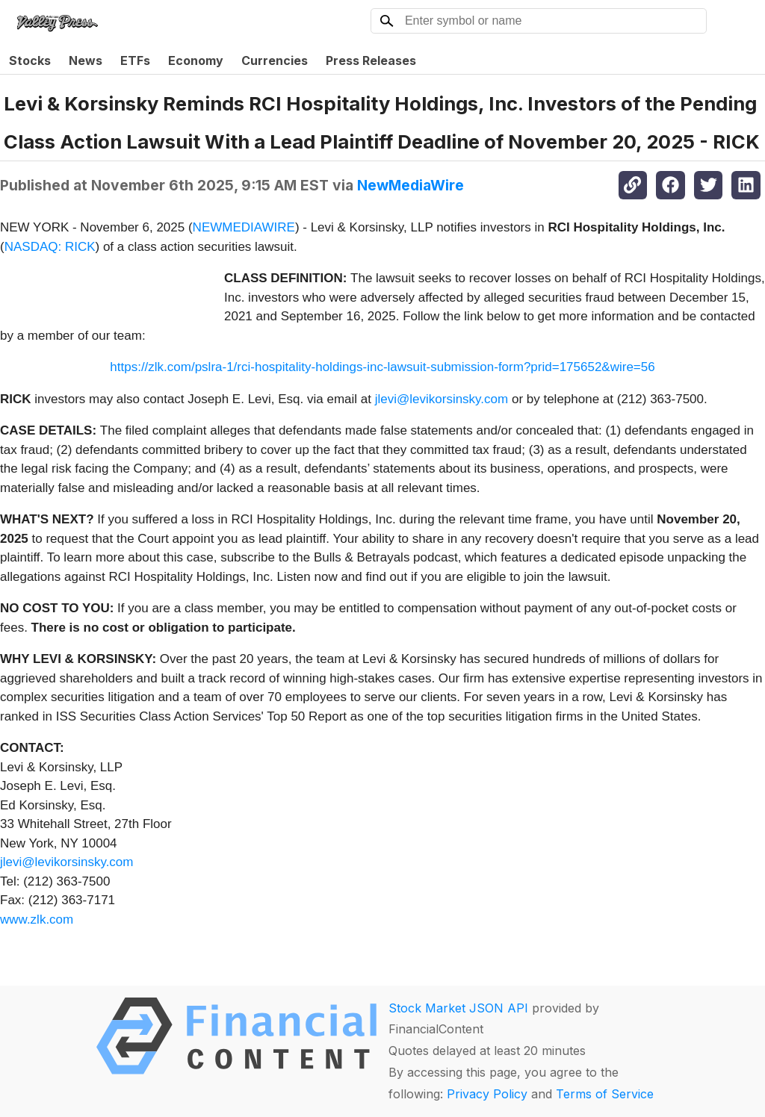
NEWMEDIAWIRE (244, 227)
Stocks (30, 60)
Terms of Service (605, 1093)
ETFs (135, 60)
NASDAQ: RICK (50, 247)
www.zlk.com (36, 919)
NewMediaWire (410, 185)
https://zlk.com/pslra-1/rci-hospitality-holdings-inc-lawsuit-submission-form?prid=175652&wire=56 (382, 367)
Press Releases (371, 60)
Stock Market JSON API (458, 1008)
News (85, 60)
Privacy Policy (487, 1093)
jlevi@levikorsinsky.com (441, 399)
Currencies (274, 60)
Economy (195, 60)
